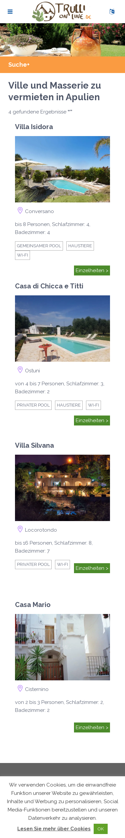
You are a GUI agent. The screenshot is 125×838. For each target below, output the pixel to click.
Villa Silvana (34, 445)
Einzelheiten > (92, 270)
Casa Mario (33, 605)
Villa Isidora (34, 127)
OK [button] (101, 828)
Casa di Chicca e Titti (49, 286)
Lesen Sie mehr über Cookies (54, 829)
